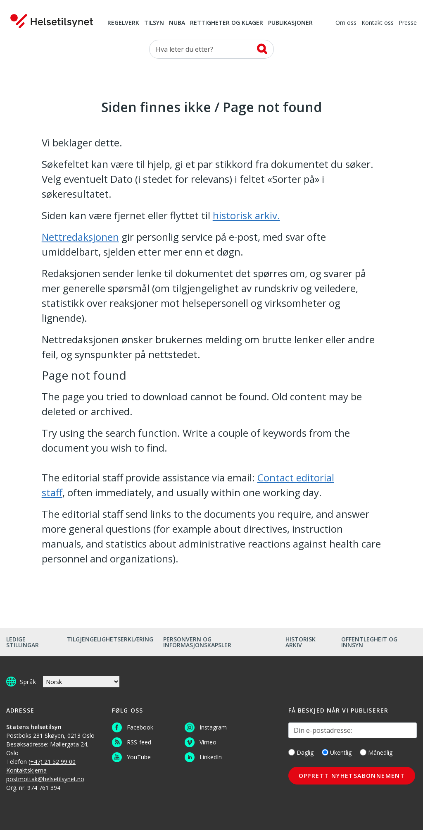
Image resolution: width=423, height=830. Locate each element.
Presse (408, 23)
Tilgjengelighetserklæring (110, 639)
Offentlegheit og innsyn (369, 642)
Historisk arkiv (300, 642)
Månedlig (376, 752)
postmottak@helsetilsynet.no (45, 779)
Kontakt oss (377, 23)
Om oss (345, 23)
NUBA (177, 23)
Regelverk (123, 23)
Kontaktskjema (26, 770)
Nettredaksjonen (80, 237)
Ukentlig (337, 752)
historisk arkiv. (246, 215)
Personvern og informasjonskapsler (197, 642)
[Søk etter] (211, 49)
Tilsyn (154, 23)
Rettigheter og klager (226, 23)
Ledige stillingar (22, 642)
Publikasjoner (290, 23)
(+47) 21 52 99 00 (52, 761)
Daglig (301, 752)
